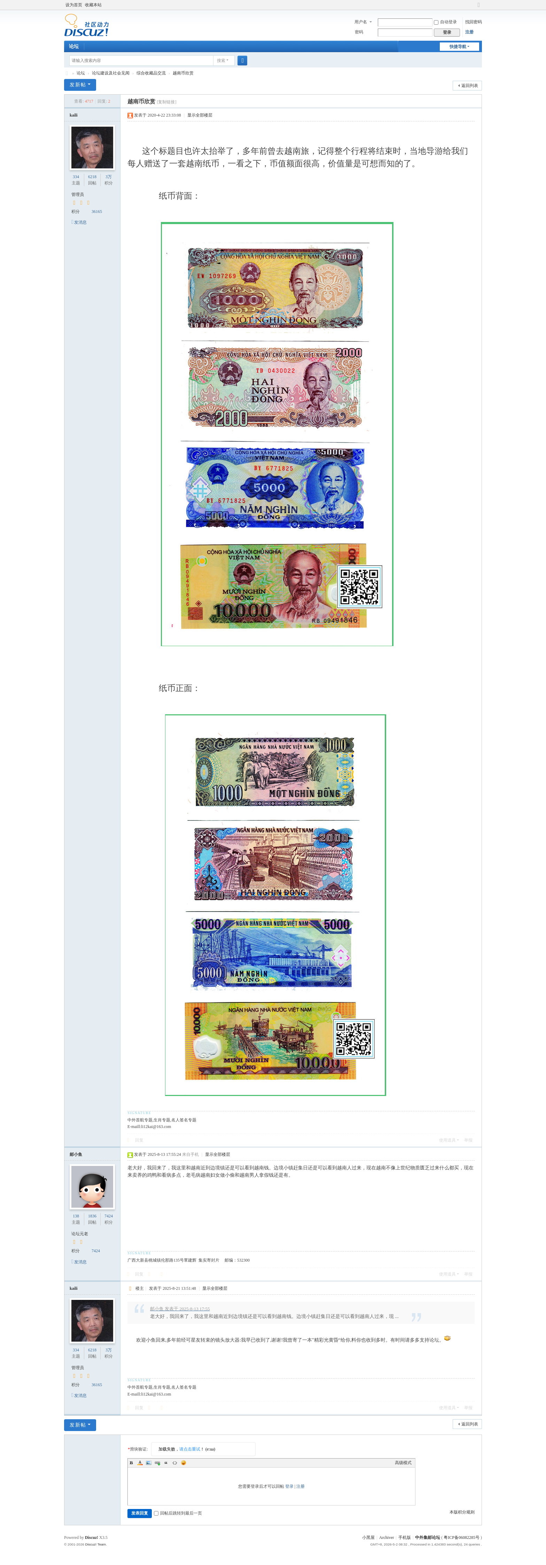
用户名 (360, 21)
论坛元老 (79, 1233)
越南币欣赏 (183, 73)
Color (139, 1462)
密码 (359, 32)
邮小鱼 (76, 1154)
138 (76, 1216)
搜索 (221, 60)
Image (148, 1462)
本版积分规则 (462, 1512)
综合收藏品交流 (151, 73)
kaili (74, 115)
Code (174, 1462)
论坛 (74, 46)
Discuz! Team (95, 1544)
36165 (97, 211)
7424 (108, 1216)
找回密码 (473, 21)
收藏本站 (93, 4)
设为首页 (73, 4)
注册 (469, 32)
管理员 (77, 194)
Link (157, 1462)
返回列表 (469, 85)
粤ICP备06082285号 (461, 1537)
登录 (289, 1486)
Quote (166, 1462)
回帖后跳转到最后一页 (178, 1513)
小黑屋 (368, 1537)
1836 (92, 1216)
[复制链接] (166, 102)
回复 (139, 1140)
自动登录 (445, 21)
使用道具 (447, 1140)
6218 (92, 176)
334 (76, 176)
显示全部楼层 (199, 115)
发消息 (80, 222)
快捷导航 (458, 46)
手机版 (404, 1537)
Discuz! (91, 1537)
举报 (468, 1140)
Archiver (386, 1537)
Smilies (183, 1462)
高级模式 (403, 1462)
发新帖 (78, 84)
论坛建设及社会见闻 (111, 73)
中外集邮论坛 (67, 73)
